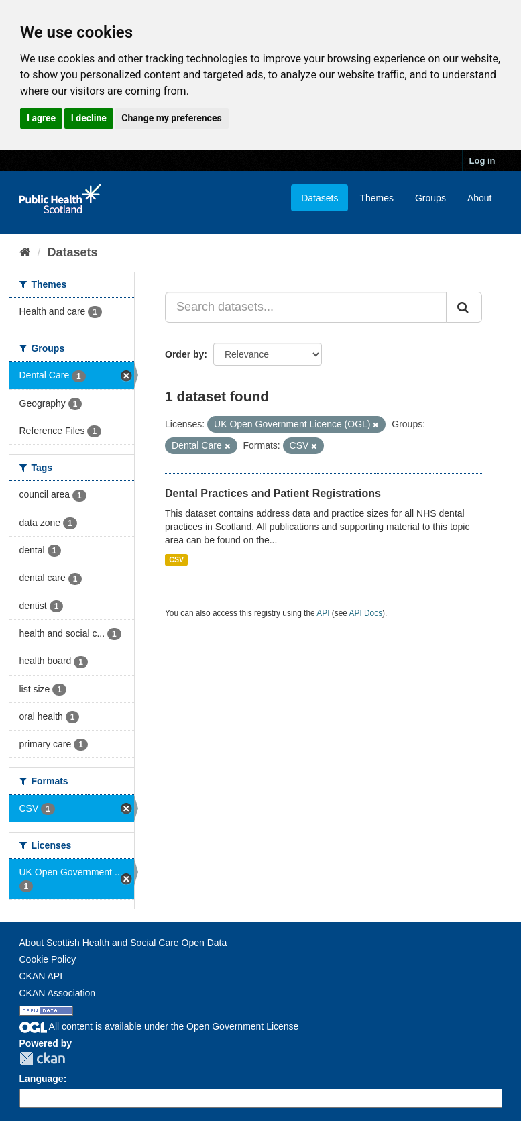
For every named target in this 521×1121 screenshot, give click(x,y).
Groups (430, 198)
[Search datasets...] (306, 307)
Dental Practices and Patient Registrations (273, 493)
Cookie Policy (47, 959)
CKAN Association (57, 992)
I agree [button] (41, 118)
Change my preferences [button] (171, 118)
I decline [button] (89, 118)
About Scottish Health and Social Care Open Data (123, 942)
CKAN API (41, 976)
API (322, 613)
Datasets (319, 198)
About (479, 198)
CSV (176, 559)
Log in (482, 161)
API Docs (366, 613)
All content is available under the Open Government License (159, 1026)
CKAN (42, 1058)
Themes (376, 198)
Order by (184, 354)
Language (41, 1078)
